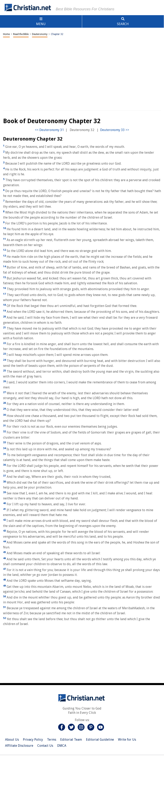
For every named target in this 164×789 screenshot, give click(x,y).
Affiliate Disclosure (19, 746)
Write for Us (127, 739)
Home (6, 34)
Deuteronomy (39, 34)
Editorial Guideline (100, 739)
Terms (51, 739)
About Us (12, 739)
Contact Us (45, 746)
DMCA (61, 746)
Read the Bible (21, 34)
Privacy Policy (33, 739)
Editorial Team (71, 739)
